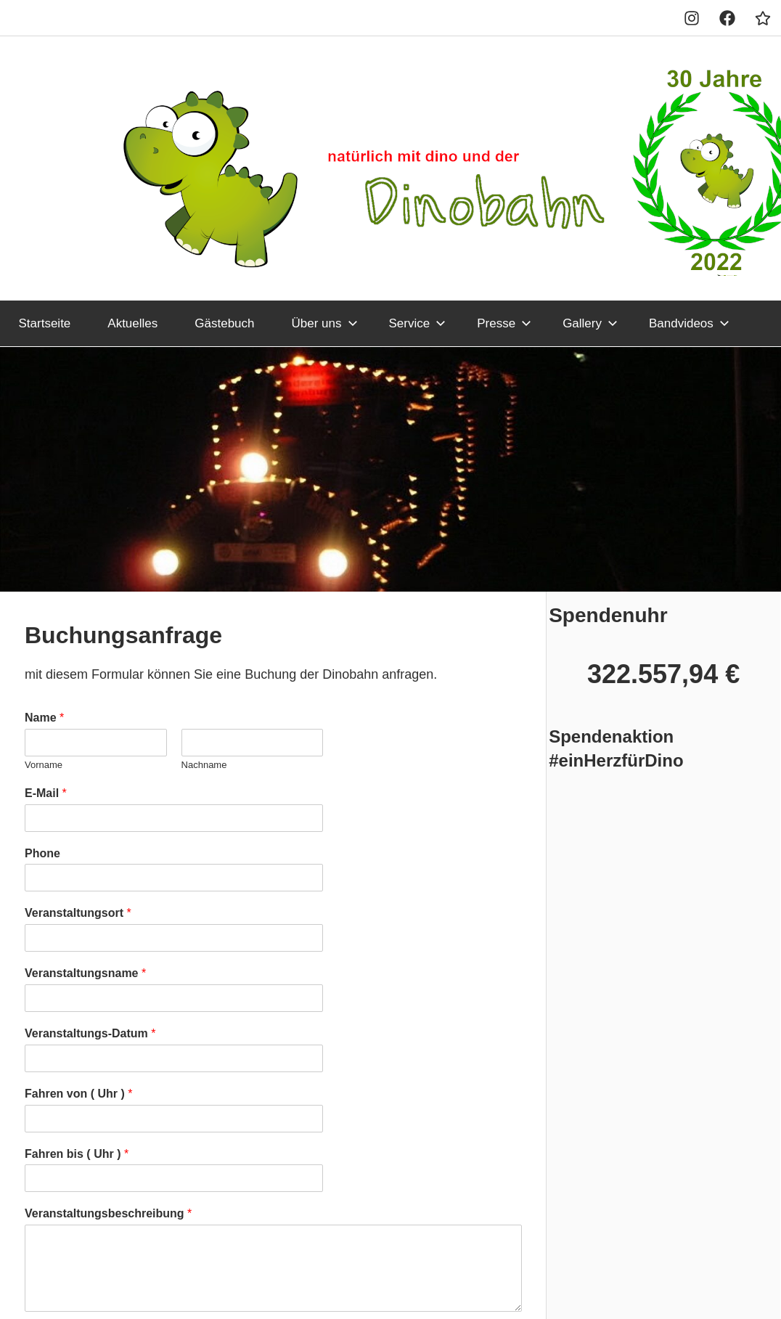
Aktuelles (132, 323)
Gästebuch (224, 323)
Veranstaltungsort (78, 913)
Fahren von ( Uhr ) (78, 1093)
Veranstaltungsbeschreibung (108, 1213)
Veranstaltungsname (85, 973)
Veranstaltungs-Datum (90, 1033)
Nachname (204, 764)
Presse (504, 323)
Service (417, 323)
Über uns (325, 323)
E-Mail (46, 793)
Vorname (43, 764)
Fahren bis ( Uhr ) (76, 1154)
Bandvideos (689, 323)
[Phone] (174, 877)
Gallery (590, 323)
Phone (42, 853)
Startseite (45, 323)
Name (44, 717)
